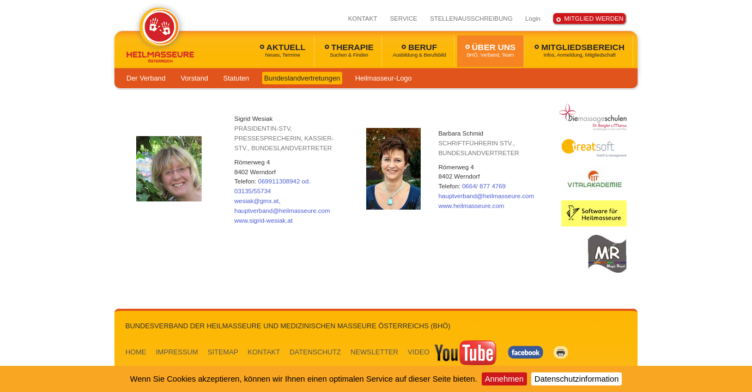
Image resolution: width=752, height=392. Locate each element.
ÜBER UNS (490, 50)
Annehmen (504, 379)
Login (533, 18)
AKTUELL (283, 50)
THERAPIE (349, 50)
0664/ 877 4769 (484, 186)
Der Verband (146, 78)
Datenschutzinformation (577, 379)
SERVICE (403, 18)
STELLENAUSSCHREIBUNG (471, 18)
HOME (135, 352)
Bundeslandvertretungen (302, 78)
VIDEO (453, 352)
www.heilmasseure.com (471, 206)
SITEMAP (223, 352)
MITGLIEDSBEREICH (579, 50)
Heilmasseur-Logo (383, 78)
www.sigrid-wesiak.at (263, 220)
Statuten (236, 78)
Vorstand (194, 78)
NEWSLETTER (374, 352)
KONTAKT (363, 18)
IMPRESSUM (177, 352)
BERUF (419, 50)
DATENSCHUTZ (315, 352)
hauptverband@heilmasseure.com (486, 196)
